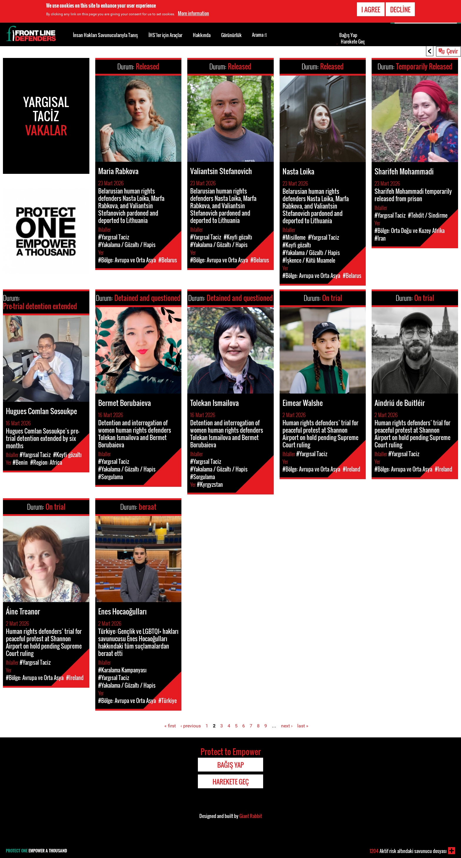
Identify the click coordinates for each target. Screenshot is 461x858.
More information (193, 13)
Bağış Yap (348, 35)
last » (302, 726)
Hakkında (202, 35)
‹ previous (191, 726)
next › (287, 726)
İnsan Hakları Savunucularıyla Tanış (105, 35)
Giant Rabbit (250, 815)
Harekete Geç (353, 41)
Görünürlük (231, 35)
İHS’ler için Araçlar (165, 35)
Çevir (452, 51)
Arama (259, 34)
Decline (400, 9)
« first (170, 726)
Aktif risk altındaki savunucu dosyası (408, 850)
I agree (370, 9)
